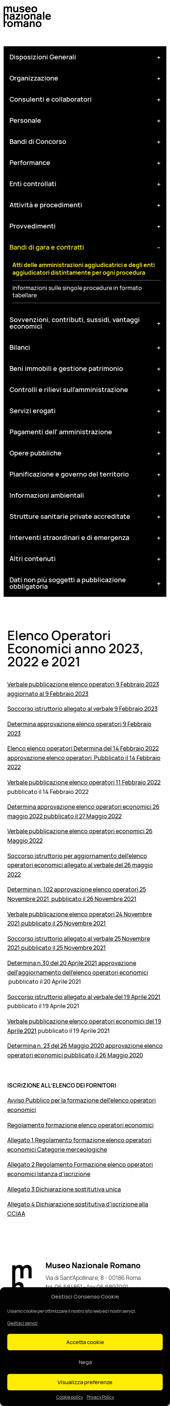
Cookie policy (69, 1397)
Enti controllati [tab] (32, 183)
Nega (85, 1362)
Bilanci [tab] (19, 347)
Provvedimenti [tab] (32, 226)
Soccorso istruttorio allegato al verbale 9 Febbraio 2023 (82, 709)
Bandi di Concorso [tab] (37, 141)
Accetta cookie (85, 1342)
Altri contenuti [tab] (32, 558)
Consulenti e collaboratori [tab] (50, 99)
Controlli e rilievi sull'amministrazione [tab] (68, 389)
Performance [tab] (29, 162)
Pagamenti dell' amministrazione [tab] (60, 431)
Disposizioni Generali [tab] (42, 56)
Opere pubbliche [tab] (35, 453)
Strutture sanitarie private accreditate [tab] (69, 516)
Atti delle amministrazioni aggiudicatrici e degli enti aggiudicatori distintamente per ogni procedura (83, 269)
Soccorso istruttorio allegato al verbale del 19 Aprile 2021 (84, 997)
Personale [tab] (25, 120)
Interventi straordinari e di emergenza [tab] (69, 537)
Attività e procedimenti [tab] (45, 204)
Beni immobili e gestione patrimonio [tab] (66, 368)
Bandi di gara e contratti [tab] (46, 247)
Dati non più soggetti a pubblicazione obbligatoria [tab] (67, 583)
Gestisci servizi (22, 1323)
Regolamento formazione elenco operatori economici (80, 1125)
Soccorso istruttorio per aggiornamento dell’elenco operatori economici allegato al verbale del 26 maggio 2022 (80, 865)
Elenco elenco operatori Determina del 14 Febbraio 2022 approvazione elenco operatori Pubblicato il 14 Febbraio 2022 (84, 757)
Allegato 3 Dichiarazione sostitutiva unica (64, 1189)
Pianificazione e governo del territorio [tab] (69, 474)
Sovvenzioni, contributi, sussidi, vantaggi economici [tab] (74, 322)
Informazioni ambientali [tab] (46, 495)
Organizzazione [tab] (33, 78)
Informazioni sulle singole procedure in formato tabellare (77, 291)
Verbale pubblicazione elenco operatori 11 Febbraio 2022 (84, 782)
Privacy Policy (100, 1397)
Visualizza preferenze (85, 1382)
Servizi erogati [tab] (32, 410)
